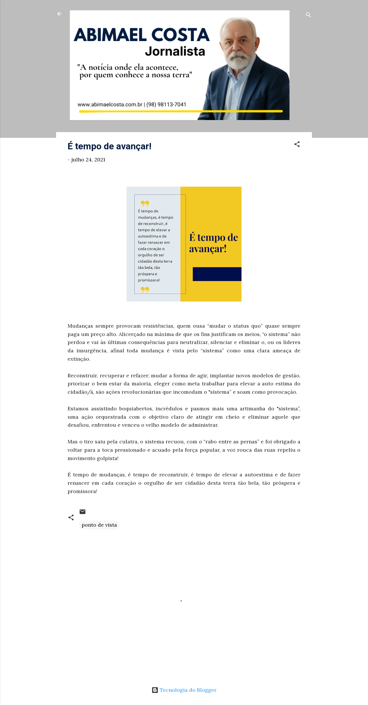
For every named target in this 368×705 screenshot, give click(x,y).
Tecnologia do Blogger (184, 690)
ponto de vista (99, 524)
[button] (297, 145)
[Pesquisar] (308, 15)
